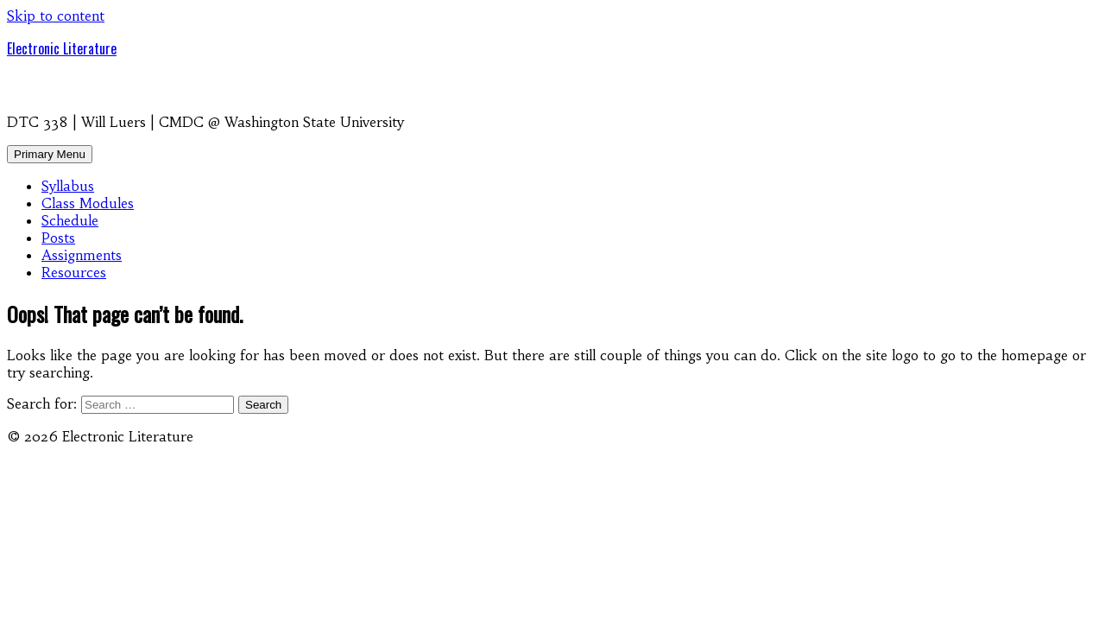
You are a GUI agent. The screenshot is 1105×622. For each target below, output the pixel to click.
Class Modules (87, 203)
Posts (58, 237)
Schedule (69, 220)
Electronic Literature (62, 48)
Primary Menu (49, 154)
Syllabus (67, 185)
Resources (73, 272)
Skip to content (55, 15)
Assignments (81, 254)
